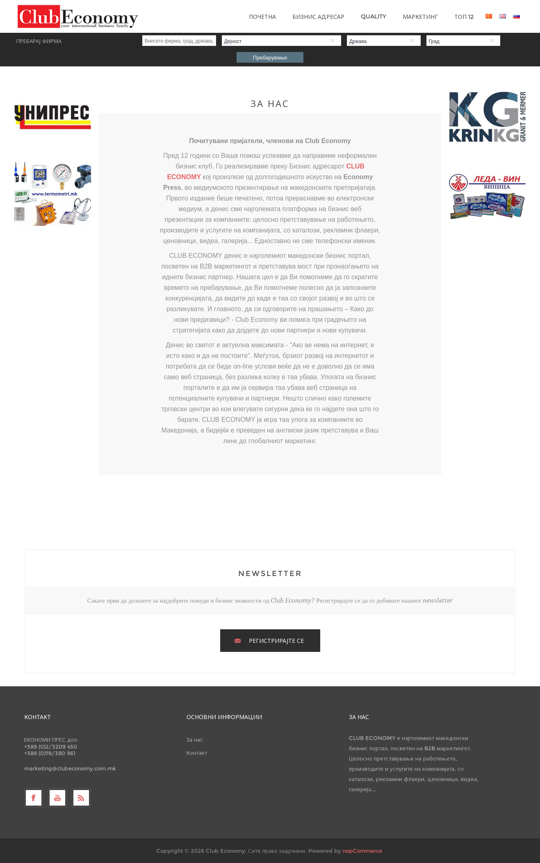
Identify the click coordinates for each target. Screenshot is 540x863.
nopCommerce (362, 850)
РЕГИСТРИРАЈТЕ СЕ (276, 640)
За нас (195, 739)
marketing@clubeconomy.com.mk (70, 768)
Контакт (197, 752)
